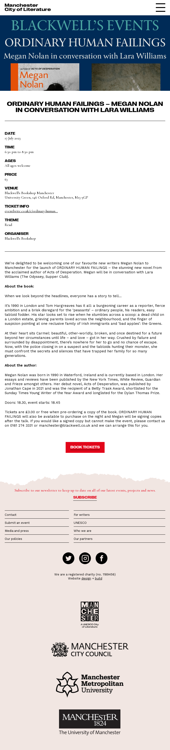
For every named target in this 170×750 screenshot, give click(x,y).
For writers (82, 515)
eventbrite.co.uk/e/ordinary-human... (31, 211)
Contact (11, 515)
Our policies (13, 539)
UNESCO (80, 523)
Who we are (82, 531)
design (86, 578)
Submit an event (17, 523)
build (98, 578)
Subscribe (85, 497)
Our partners (83, 539)
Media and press (17, 531)
